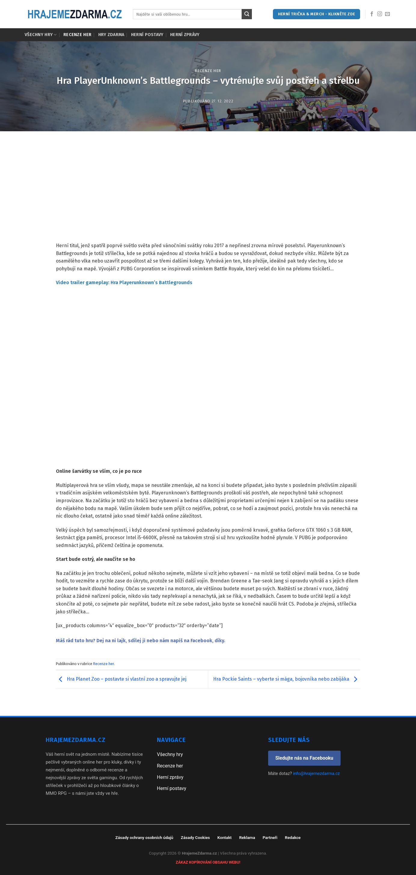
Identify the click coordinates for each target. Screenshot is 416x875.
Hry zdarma (111, 34)
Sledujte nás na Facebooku (304, 758)
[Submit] (247, 14)
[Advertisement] (208, 197)
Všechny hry (41, 35)
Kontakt (224, 837)
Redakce (293, 837)
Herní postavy (147, 34)
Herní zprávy (184, 34)
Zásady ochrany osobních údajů (144, 837)
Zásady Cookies (195, 837)
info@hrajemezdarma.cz (316, 773)
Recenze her (77, 34)
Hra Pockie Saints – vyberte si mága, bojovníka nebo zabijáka (286, 679)
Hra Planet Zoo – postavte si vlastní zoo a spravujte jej (121, 679)
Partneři (270, 837)
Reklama (247, 837)
